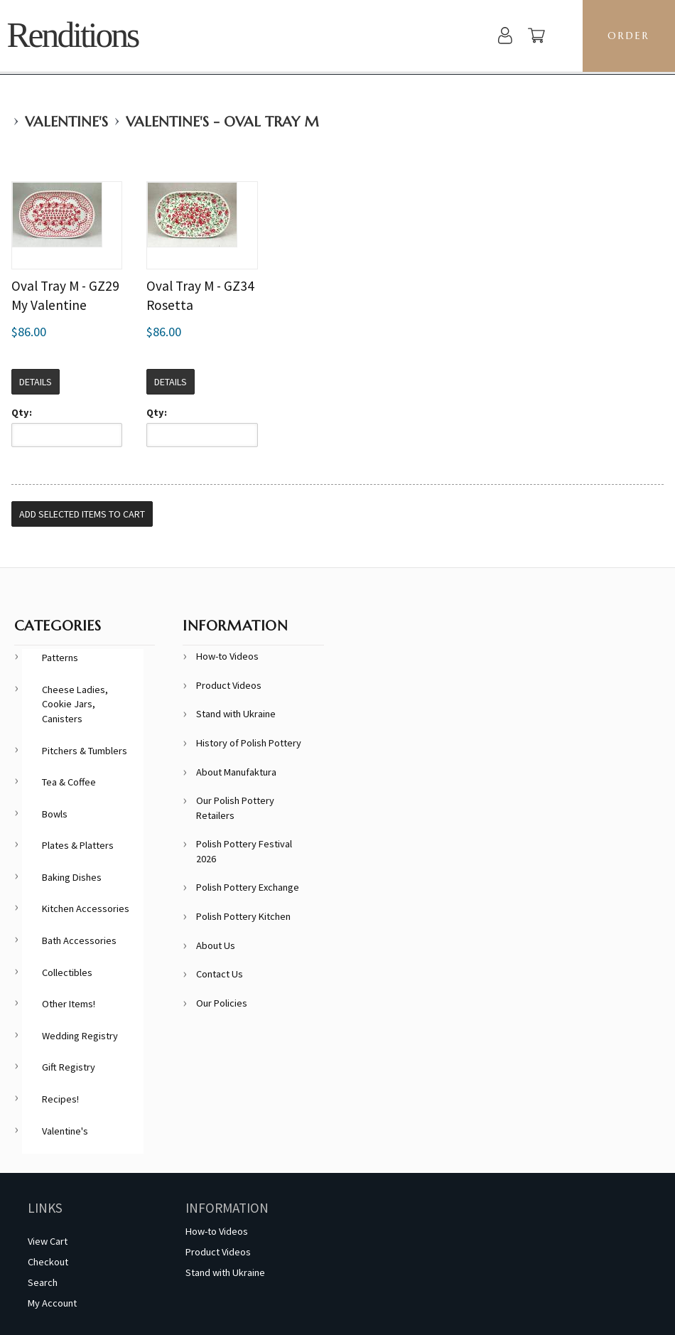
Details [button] (35, 381)
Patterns (60, 657)
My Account (52, 1303)
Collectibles (67, 972)
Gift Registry (68, 1067)
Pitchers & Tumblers (84, 750)
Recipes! (60, 1099)
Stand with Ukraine (236, 713)
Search (43, 1282)
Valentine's (66, 122)
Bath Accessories (79, 940)
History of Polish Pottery (248, 742)
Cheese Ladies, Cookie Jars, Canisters (75, 704)
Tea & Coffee (69, 782)
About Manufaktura (236, 772)
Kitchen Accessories (85, 908)
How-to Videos (227, 656)
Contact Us (219, 973)
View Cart (48, 1241)
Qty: (21, 412)
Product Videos (228, 685)
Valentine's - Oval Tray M (222, 122)
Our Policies (221, 1003)
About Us (215, 945)
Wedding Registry (80, 1035)
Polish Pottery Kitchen (243, 916)
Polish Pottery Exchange (247, 887)
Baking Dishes (72, 877)
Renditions (73, 35)
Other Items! (68, 1003)
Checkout (48, 1261)
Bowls (55, 814)
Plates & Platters (78, 845)
